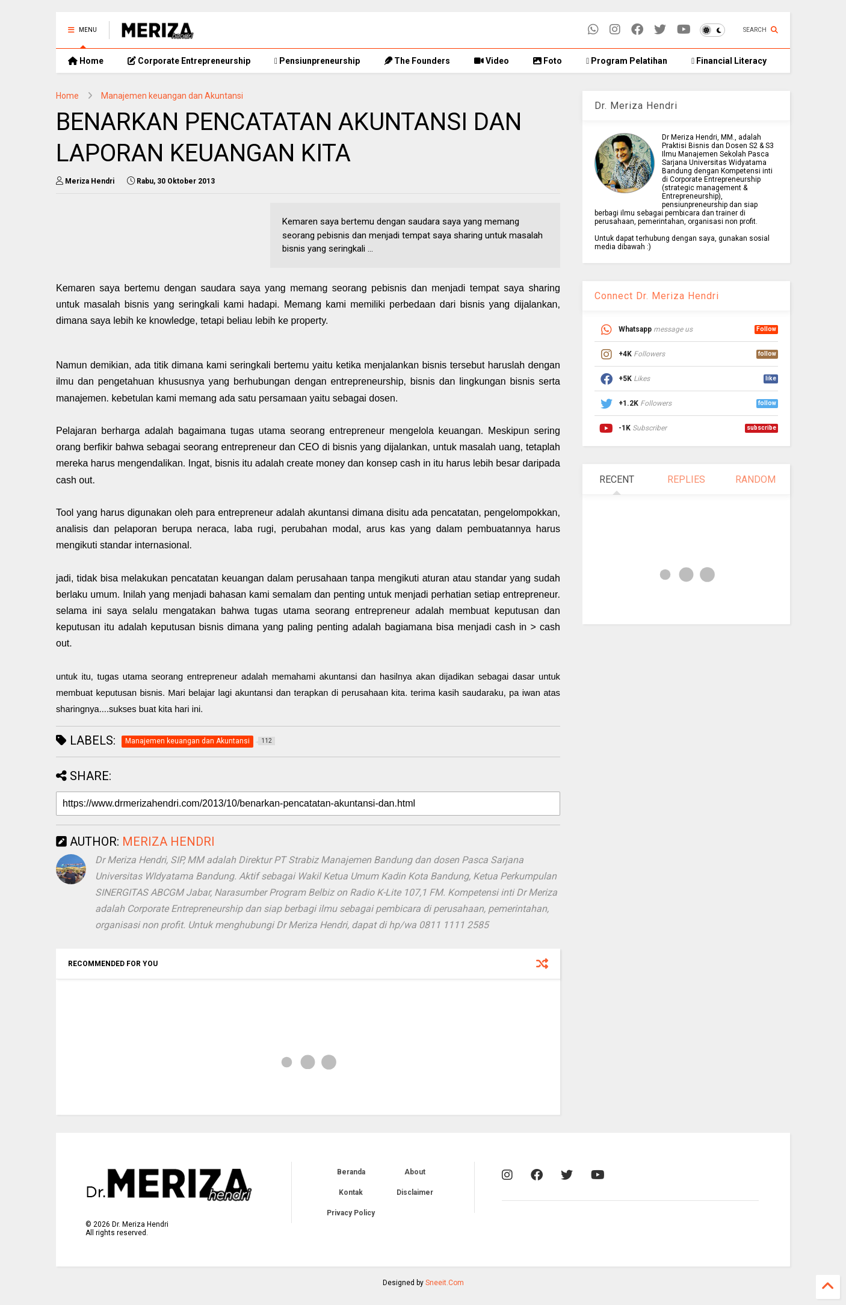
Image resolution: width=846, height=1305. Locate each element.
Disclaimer (415, 1192)
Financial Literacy (729, 61)
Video (491, 61)
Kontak (351, 1192)
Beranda (351, 1172)
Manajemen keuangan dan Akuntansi (172, 96)
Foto (547, 61)
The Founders (417, 61)
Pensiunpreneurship (317, 61)
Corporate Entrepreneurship (189, 61)
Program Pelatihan (626, 61)
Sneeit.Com (444, 1283)
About (414, 1172)
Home (85, 61)
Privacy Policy (351, 1213)
